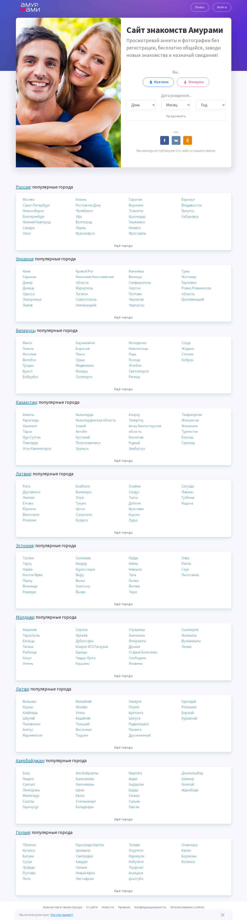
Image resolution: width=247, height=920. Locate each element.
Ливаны (187, 492)
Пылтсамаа (190, 574)
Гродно (28, 365)
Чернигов (136, 299)
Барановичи (85, 342)
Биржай (188, 712)
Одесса (29, 293)
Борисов (83, 348)
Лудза (133, 520)
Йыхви (80, 591)
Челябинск (84, 210)
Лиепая (28, 497)
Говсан (134, 806)
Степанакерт (86, 801)
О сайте (92, 907)
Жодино (188, 348)
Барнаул (188, 199)
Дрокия (134, 646)
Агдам (133, 778)
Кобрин (187, 359)
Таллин (28, 558)
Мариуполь (84, 288)
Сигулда (188, 486)
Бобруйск (30, 376)
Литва (22, 689)
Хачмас (134, 795)
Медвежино (85, 365)
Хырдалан (136, 784)
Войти (222, 7)
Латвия (23, 473)
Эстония (24, 545)
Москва (28, 199)
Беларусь (25, 330)
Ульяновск (137, 222)
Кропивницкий (193, 299)
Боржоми (189, 856)
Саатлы (28, 801)
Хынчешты (137, 635)
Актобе (81, 431)
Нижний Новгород (36, 222)
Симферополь (140, 282)
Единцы (81, 652)
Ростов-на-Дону (88, 205)
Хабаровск (190, 216)
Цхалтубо (136, 878)
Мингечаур (31, 795)
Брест (27, 371)
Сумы (186, 271)
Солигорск (84, 376)
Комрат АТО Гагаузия (92, 646)
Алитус (28, 729)
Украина (24, 258)
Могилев (29, 354)
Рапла (186, 563)
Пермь (81, 227)
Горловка (189, 282)
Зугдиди (29, 867)
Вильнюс (30, 701)
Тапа (132, 574)
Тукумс (81, 503)
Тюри (133, 591)
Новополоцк (138, 348)
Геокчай (188, 784)
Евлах (80, 795)
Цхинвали (83, 850)
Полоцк (134, 359)
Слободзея (137, 658)
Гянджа (28, 778)
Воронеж (136, 205)
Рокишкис (189, 707)
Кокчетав (136, 437)
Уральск (82, 448)
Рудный (134, 442)
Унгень (28, 663)
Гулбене (188, 497)
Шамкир (188, 778)
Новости (108, 907)
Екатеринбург (34, 216)
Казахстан (26, 402)
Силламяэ (83, 558)
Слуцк (186, 342)
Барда (133, 790)
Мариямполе (33, 735)
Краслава (136, 508)
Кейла (133, 563)
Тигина (28, 646)
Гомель (28, 348)
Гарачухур (30, 806)
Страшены (137, 629)
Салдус (134, 492)
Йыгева (134, 586)
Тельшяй (83, 724)
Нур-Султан (32, 437)
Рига (26, 486)
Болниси (188, 861)
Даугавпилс (32, 492)
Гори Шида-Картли (90, 844)
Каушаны (83, 663)
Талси (133, 497)
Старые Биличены (143, 652)
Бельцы (29, 640)
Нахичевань (85, 784)
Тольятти (136, 210)
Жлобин (135, 365)
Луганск (82, 293)
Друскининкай (140, 735)
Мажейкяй (84, 701)
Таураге (82, 735)
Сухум (27, 861)
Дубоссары (84, 640)
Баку (26, 773)
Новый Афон (85, 873)
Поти (26, 878)
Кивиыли (135, 569)
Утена (80, 712)
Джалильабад (192, 773)
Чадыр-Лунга (86, 658)
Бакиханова (85, 778)
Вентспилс (31, 514)
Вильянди (30, 586)
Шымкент (30, 426)
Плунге (134, 707)
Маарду (81, 563)
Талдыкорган (192, 414)
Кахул (27, 658)
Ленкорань (31, 790)
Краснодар (137, 216)
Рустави (29, 873)
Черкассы (136, 305)
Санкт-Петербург (36, 205)
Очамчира (190, 844)
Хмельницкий (86, 305)
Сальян (134, 801)
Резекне (29, 520)
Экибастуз (137, 448)
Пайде (133, 558)
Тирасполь (31, 635)
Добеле (135, 503)
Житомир (189, 276)
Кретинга (136, 712)
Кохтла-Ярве (33, 574)
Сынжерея (190, 629)
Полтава (135, 293)
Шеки (80, 790)
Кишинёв (30, 629)
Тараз (27, 431)
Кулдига (82, 520)
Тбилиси (29, 844)
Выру (80, 574)
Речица (134, 376)
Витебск (29, 359)
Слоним (187, 354)
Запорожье (32, 299)
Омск (27, 233)
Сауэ (185, 569)
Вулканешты (191, 640)
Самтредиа (84, 856)
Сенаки (81, 867)
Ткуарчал (136, 867)
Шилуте (135, 718)
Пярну (27, 580)
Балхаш (187, 437)
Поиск (199, 7)
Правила (124, 907)
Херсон (134, 288)
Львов (27, 305)
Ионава (81, 707)
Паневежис (32, 724)
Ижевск (135, 227)
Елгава (28, 503)
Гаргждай (189, 701)
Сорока (81, 629)
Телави (134, 844)
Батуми (28, 856)
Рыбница (30, 652)
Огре (80, 497)
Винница (135, 276)
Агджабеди (190, 790)
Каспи (186, 850)
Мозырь (82, 371)
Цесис (80, 508)
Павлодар (30, 442)
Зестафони (85, 878)
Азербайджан (30, 760)
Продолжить (176, 116)
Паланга (135, 729)
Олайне (135, 486)
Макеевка (136, 271)
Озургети (136, 850)
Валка (80, 580)
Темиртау (136, 420)
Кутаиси (29, 850)
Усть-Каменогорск (37, 448)
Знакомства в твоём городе (62, 907)
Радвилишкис (139, 724)
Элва (185, 558)
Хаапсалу (83, 586)
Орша (80, 359)
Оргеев (81, 635)
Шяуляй (29, 718)
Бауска (134, 514)
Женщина (193, 82)
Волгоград (84, 222)
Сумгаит (29, 784)
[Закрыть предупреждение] (223, 915)
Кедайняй (83, 718)
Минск (27, 342)
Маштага (135, 773)
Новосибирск (33, 210)
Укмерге (135, 701)
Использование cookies (188, 907)
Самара (29, 227)
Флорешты (137, 640)
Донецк (28, 288)
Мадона (187, 503)
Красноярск (85, 233)
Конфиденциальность (150, 907)
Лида (132, 354)
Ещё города (123, 246)
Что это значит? (61, 915)
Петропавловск (88, 442)
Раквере (29, 591)
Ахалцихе (136, 873)
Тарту (27, 563)
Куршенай (189, 718)
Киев (26, 271)
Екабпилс (83, 486)
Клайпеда (30, 712)
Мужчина (158, 82)
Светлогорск (139, 371)
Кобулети (136, 861)
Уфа (79, 216)
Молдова (25, 617)
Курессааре (85, 569)
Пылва (134, 580)
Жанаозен (190, 426)
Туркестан (190, 431)
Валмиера (83, 492)
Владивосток (192, 205)
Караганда (31, 420)
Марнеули (136, 856)
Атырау (134, 414)
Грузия (23, 832)
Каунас (28, 707)
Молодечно (137, 342)
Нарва (27, 569)
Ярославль (137, 233)
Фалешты (189, 635)
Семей (81, 426)
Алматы (28, 414)
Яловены (136, 663)
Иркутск (188, 210)
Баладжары (85, 806)
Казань (81, 199)
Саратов (135, 199)
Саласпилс (84, 514)
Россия (23, 187)
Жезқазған (190, 420)
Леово (187, 646)
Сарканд (188, 442)
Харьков (29, 276)
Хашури (81, 861)
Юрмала (29, 508)
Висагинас (84, 729)
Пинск (80, 354)
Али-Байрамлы (87, 773)
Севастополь (86, 299)
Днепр (28, 282)
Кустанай (83, 437)
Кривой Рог (84, 271)
